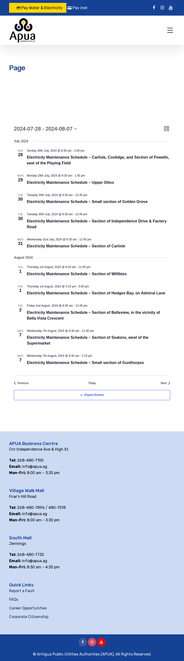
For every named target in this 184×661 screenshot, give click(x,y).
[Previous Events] (21, 383)
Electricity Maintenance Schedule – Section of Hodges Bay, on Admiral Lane (96, 293)
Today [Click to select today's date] (92, 383)
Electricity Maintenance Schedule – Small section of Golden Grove (87, 202)
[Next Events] (165, 383)
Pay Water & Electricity (40, 8)
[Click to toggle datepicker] (45, 129)
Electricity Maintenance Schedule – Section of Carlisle (76, 246)
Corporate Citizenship (28, 616)
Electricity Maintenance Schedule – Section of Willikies (77, 274)
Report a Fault (21, 591)
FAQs (13, 599)
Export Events (94, 395)
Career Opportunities (28, 608)
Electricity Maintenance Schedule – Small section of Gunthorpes (85, 363)
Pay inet (77, 8)
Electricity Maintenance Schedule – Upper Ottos (70, 182)
